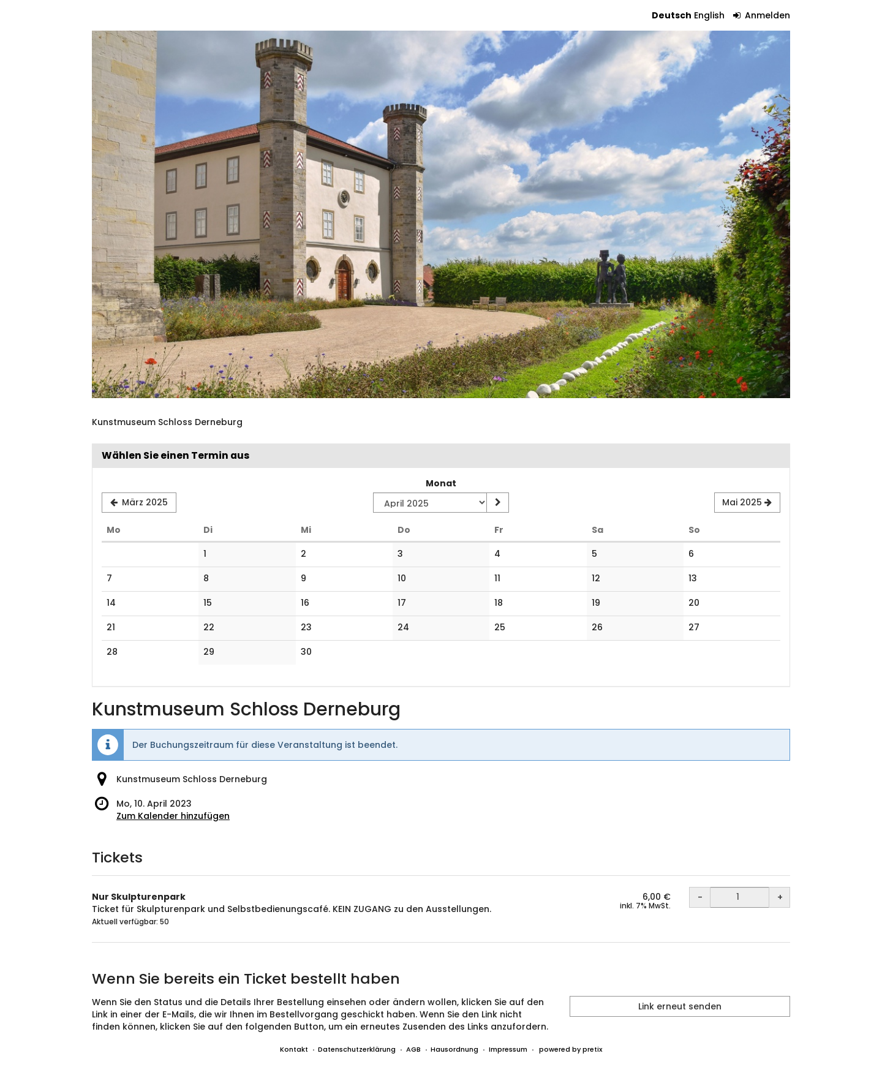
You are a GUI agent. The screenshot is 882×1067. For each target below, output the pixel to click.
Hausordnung (454, 1049)
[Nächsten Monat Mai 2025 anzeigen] (747, 502)
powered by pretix (570, 1049)
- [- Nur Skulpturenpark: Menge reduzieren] (700, 897)
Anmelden (762, 15)
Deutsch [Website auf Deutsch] (672, 15)
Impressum (508, 1049)
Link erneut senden (680, 1006)
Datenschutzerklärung (357, 1049)
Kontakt (294, 1049)
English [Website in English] (709, 15)
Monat (441, 483)
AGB (413, 1049)
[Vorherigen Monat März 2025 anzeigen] (139, 502)
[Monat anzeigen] (497, 502)
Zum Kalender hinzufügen (173, 816)
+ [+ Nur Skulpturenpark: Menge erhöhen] (780, 897)
